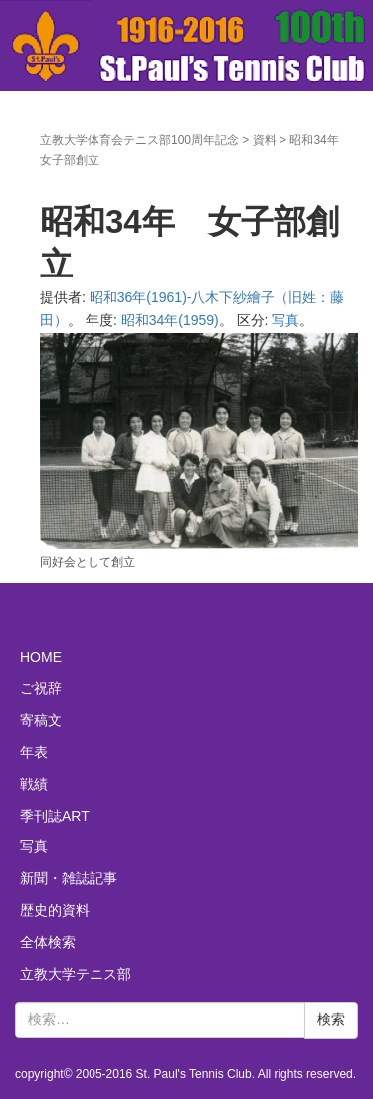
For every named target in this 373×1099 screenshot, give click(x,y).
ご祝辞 (41, 688)
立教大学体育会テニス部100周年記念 (139, 140)
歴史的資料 (55, 910)
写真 (285, 320)
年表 (34, 752)
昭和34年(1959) (170, 320)
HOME (41, 657)
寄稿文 (41, 720)
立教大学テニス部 (75, 974)
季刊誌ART (55, 816)
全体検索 (48, 942)
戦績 (34, 784)
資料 (265, 140)
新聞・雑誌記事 (68, 878)
